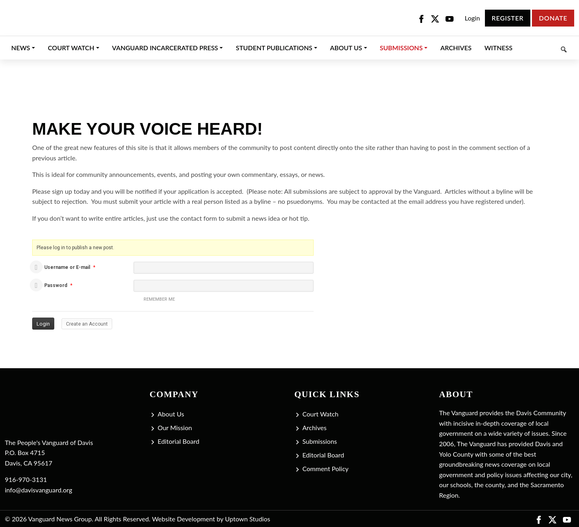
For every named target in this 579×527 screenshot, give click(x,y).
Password (55, 285)
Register (508, 18)
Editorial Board (178, 441)
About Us (171, 414)
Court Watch (320, 414)
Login (472, 18)
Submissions (319, 441)
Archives (314, 427)
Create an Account (87, 324)
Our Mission (175, 427)
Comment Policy (325, 468)
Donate (553, 18)
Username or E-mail (67, 267)
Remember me (154, 300)
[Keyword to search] (546, 47)
